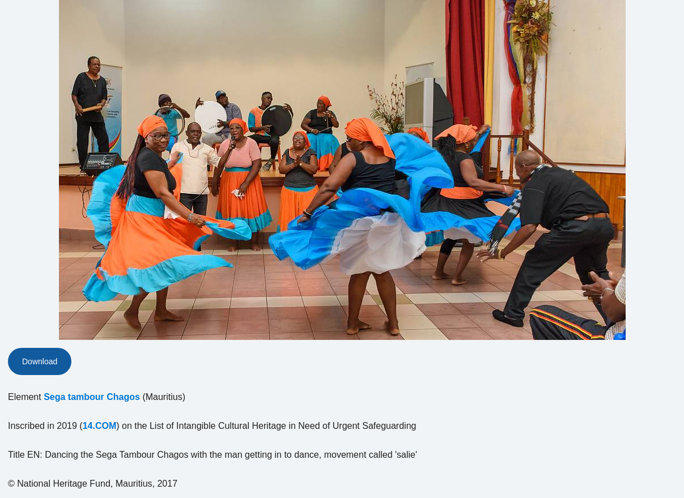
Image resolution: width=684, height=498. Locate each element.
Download (39, 361)
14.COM (100, 426)
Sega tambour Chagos (92, 397)
